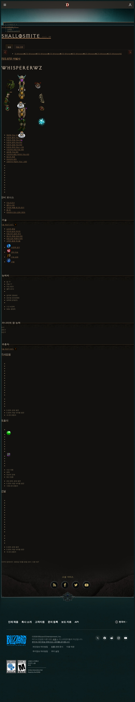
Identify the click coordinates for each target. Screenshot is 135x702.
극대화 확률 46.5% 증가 (15, 207)
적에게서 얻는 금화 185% (15, 212)
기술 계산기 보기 (9, 224)
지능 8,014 (10, 202)
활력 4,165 (10, 205)
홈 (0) (8, 210)
